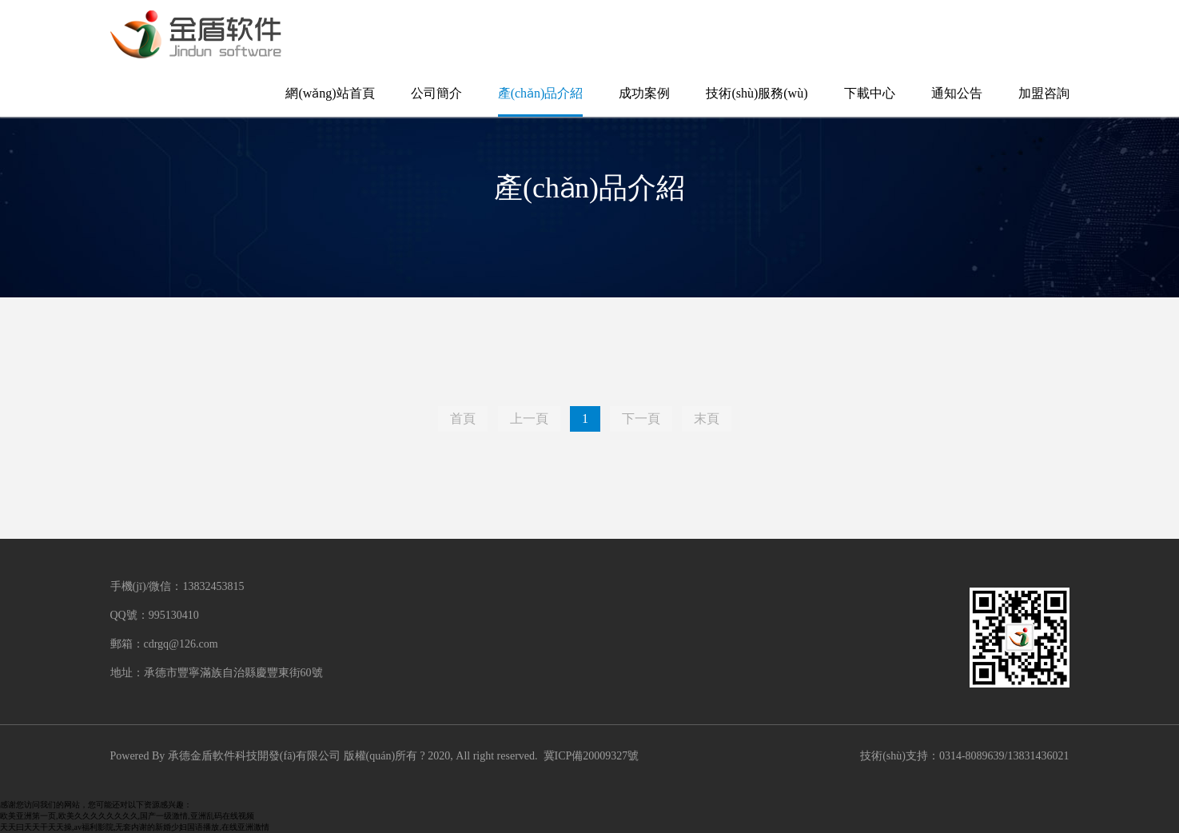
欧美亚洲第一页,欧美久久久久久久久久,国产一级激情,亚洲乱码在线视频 (127, 815)
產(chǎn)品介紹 (541, 93)
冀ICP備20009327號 (591, 756)
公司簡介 (436, 93)
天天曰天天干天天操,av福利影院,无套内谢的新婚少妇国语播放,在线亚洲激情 (134, 827)
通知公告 (956, 93)
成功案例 (644, 93)
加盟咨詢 (1043, 93)
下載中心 (869, 93)
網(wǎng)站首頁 (329, 93)
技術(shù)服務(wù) (756, 93)
